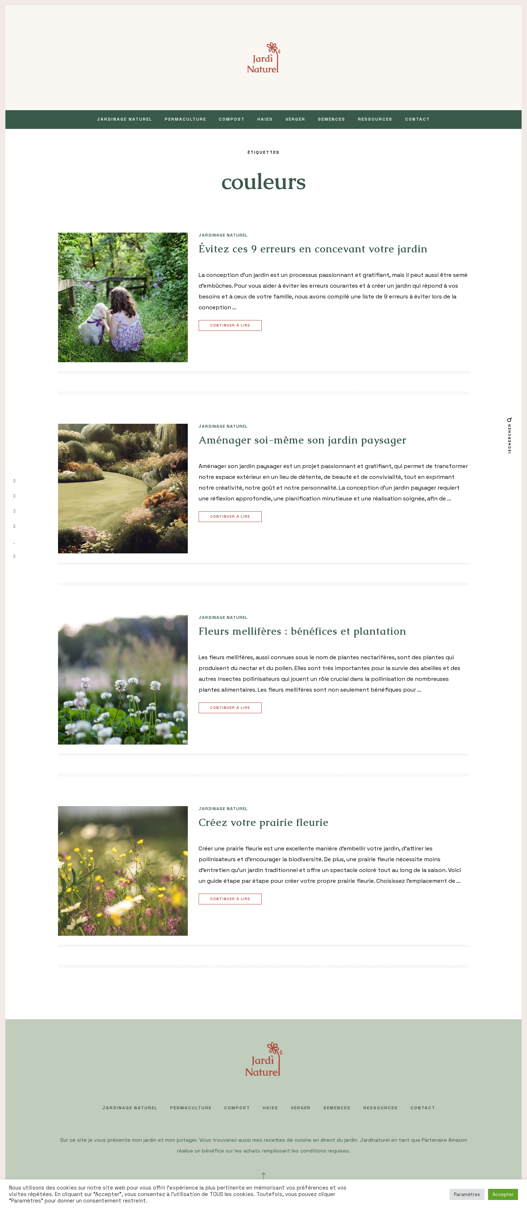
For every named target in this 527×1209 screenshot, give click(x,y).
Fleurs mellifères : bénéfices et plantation (302, 631)
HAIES (265, 119)
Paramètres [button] (467, 1194)
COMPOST (232, 119)
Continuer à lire (231, 325)
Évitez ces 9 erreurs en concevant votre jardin (313, 248)
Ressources (375, 119)
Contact (417, 119)
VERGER (295, 119)
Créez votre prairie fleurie (264, 822)
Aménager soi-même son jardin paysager (303, 439)
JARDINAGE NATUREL (124, 119)
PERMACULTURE (185, 119)
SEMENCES (331, 119)
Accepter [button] (503, 1194)
